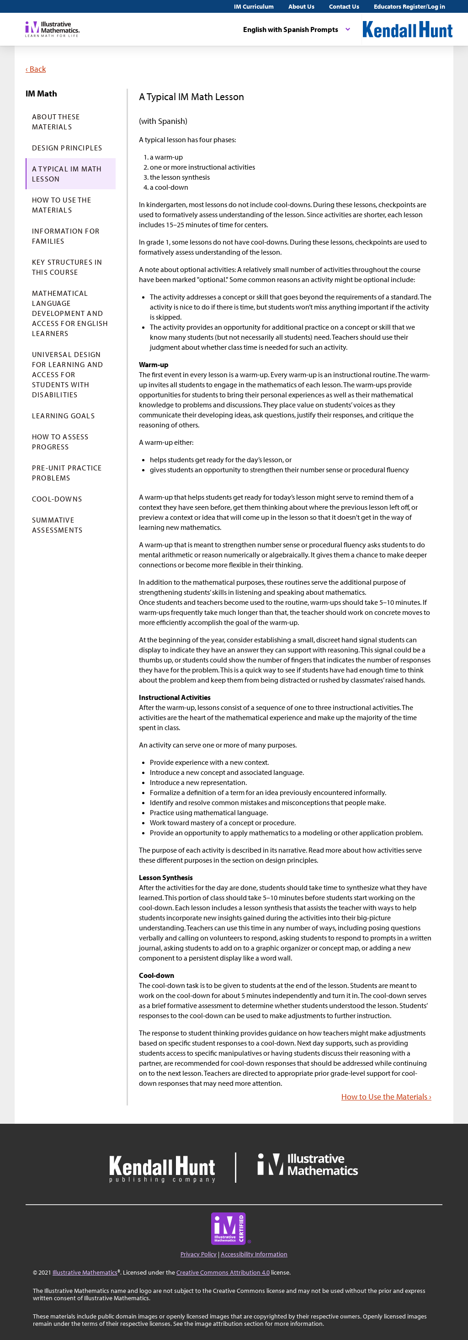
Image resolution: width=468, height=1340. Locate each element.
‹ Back (36, 69)
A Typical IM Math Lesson (66, 173)
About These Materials (56, 121)
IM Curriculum (254, 6)
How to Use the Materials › (386, 1096)
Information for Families (66, 236)
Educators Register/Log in (409, 6)
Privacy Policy (199, 1254)
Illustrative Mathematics (85, 1272)
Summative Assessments (57, 524)
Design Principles (67, 147)
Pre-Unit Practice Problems (67, 472)
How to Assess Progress (60, 441)
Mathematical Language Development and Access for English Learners (70, 313)
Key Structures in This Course (67, 267)
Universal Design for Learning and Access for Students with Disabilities (67, 374)
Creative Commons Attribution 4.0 (223, 1272)
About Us (301, 6)
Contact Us (344, 6)
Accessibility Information (254, 1254)
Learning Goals (63, 415)
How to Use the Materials (61, 204)
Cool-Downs (57, 498)
